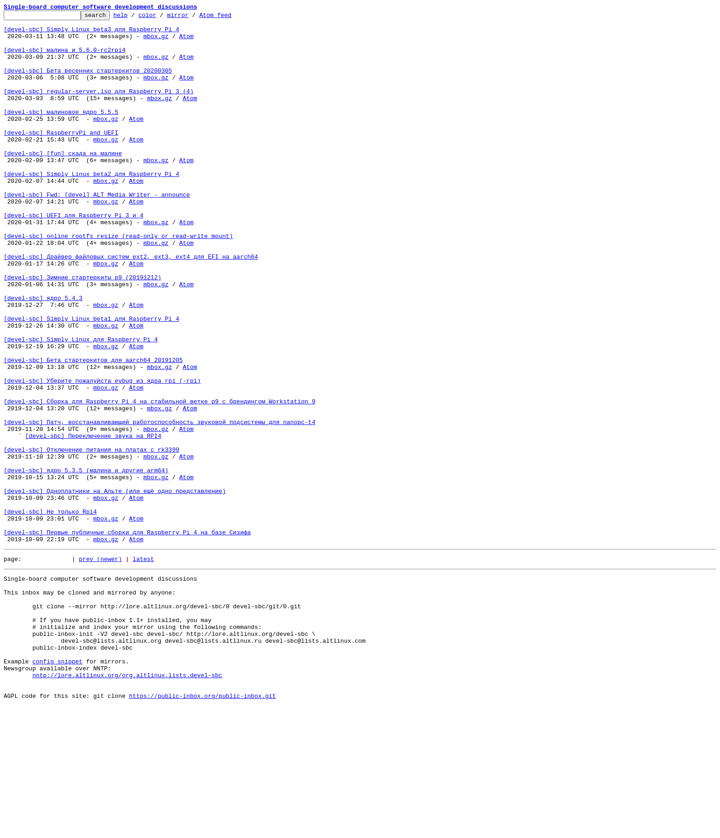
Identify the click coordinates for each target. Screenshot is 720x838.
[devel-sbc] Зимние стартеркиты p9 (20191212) (82, 331)
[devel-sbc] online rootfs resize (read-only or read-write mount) (118, 281)
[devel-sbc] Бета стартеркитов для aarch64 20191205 (93, 430)
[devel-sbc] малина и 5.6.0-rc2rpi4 (64, 58)
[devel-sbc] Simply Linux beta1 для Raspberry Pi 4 (91, 380)
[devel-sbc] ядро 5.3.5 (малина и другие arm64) (86, 562)
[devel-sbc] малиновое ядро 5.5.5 (61, 132)
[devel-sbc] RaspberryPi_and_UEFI (61, 157)
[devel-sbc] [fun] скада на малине (63, 182)
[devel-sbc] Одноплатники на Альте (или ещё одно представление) (115, 587)
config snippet (57, 786)
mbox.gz (156, 41)
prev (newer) (100, 666)
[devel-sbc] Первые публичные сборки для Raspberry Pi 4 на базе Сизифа (127, 637)
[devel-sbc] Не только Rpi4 (50, 612)
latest (143, 666)
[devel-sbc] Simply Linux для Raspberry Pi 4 (81, 405)
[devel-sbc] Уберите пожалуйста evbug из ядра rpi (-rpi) (102, 455)
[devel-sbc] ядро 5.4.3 (43, 355)
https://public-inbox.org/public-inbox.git (202, 828)
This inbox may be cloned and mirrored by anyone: (89, 704)
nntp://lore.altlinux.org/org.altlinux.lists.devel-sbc (127, 803)
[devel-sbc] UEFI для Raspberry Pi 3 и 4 (73, 256)
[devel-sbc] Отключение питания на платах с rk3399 (91, 537)
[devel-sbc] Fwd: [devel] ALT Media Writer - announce (97, 231)
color (161, 17)
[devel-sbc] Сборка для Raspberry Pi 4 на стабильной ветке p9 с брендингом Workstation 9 (159, 480)
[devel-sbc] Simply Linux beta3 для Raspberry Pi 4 (91, 33)
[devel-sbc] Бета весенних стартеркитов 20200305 (88, 83)
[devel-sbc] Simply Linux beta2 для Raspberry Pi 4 (91, 207)
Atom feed (230, 17)
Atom (186, 41)
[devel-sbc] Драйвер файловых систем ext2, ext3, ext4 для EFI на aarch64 (131, 306)
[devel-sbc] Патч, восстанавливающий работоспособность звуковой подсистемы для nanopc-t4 (159, 504)
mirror (192, 17)
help (135, 17)
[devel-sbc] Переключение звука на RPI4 (93, 521)
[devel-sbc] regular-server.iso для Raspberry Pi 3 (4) (98, 107)
